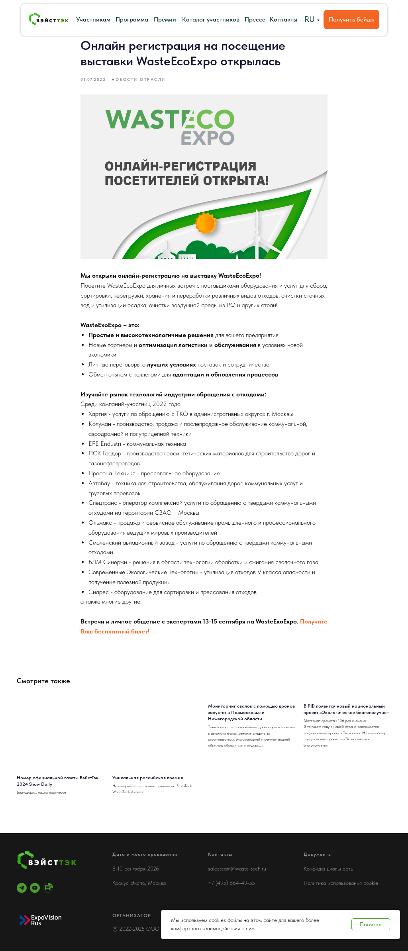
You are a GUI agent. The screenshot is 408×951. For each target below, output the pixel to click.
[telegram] (22, 888)
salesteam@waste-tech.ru (237, 868)
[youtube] (35, 888)
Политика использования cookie (341, 883)
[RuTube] (48, 888)
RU (309, 19)
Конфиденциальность (328, 868)
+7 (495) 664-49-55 (231, 883)
